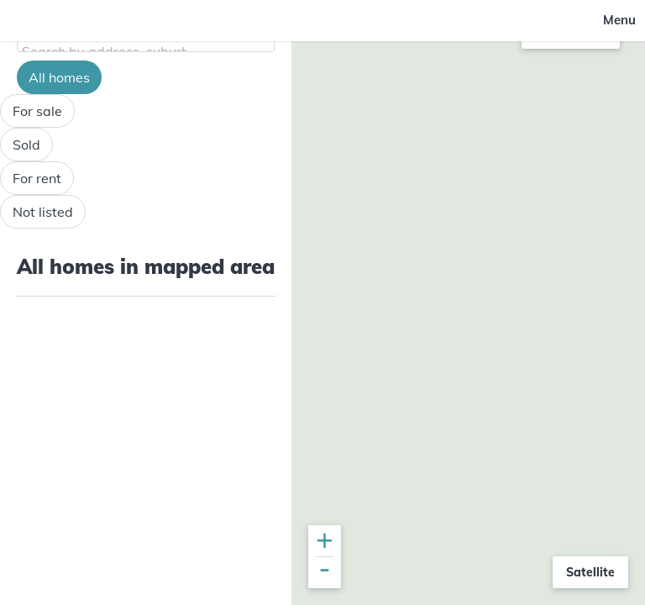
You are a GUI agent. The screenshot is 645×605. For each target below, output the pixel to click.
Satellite (590, 572)
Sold (26, 144)
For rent (37, 178)
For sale (37, 111)
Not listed (43, 211)
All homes (59, 77)
